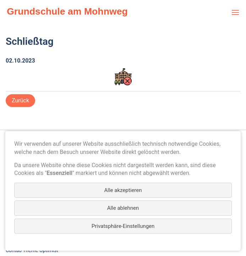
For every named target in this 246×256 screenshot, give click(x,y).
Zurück (20, 100)
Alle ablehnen (123, 208)
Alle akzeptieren (123, 190)
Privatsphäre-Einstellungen (123, 226)
